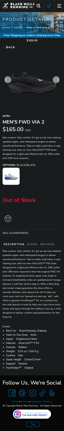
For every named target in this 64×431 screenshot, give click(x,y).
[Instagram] (32, 393)
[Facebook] (12, 393)
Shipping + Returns (41, 401)
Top (33, 424)
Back (9, 47)
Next (56, 80)
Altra (18, 27)
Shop (6, 27)
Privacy (25, 401)
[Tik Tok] (42, 393)
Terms (15, 401)
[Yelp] (52, 393)
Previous (7, 80)
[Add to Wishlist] (8, 218)
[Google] (22, 393)
